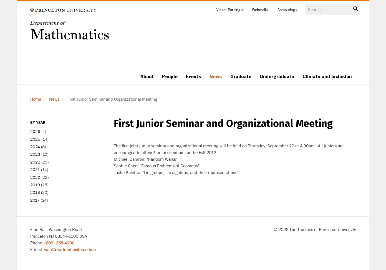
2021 (35, 169)
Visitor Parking (232, 11)
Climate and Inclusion (327, 76)
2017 (35, 200)
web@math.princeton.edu (70, 249)
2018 (35, 192)
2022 (35, 162)
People (170, 76)
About (147, 76)
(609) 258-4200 (59, 243)
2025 (35, 139)
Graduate (240, 76)
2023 (35, 154)
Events (193, 76)
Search (355, 9)
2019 (35, 185)
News (216, 76)
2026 (35, 131)
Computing (289, 11)
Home (35, 99)
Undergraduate (277, 76)
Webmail (262, 11)
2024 (35, 147)
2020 (35, 177)
